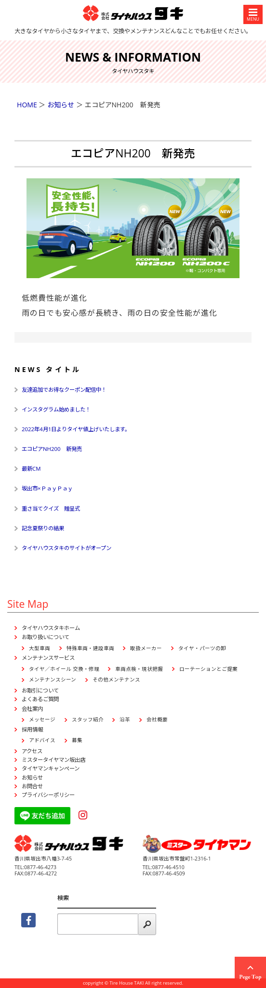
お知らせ (32, 777)
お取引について (40, 690)
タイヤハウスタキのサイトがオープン (66, 548)
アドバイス (42, 740)
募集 (77, 740)
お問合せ (32, 786)
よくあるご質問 (40, 699)
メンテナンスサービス (48, 657)
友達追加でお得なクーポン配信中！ (64, 389)
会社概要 (157, 719)
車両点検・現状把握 (139, 669)
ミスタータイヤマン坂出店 (53, 759)
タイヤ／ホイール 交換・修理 (64, 669)
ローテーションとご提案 (208, 669)
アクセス (32, 751)
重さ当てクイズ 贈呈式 (51, 508)
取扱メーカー (146, 648)
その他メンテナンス (116, 679)
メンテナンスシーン (52, 679)
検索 (63, 898)
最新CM (31, 468)
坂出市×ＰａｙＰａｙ (47, 488)
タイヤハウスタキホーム (51, 627)
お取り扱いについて (45, 637)
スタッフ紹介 (88, 719)
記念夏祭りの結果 (43, 528)
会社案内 (32, 708)
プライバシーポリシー (48, 794)
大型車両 (39, 648)
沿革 (125, 719)
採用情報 (32, 729)
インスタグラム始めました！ (56, 409)
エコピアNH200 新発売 (52, 448)
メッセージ (42, 719)
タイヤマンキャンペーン (51, 768)
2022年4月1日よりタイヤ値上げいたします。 (76, 429)
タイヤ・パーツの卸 (202, 648)
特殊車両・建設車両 (90, 648)
